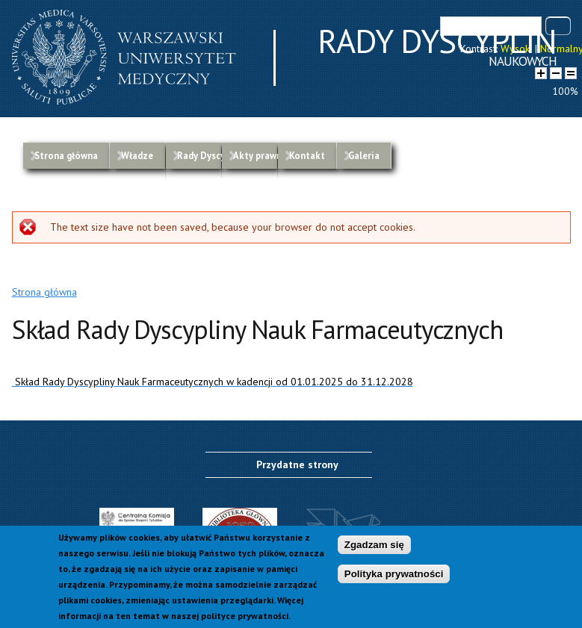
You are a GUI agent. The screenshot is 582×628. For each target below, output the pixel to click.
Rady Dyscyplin (199, 155)
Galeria (364, 155)
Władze (137, 155)
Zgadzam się (374, 547)
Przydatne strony (297, 464)
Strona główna (66, 155)
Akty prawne (255, 155)
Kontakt (307, 155)
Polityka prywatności (394, 575)
